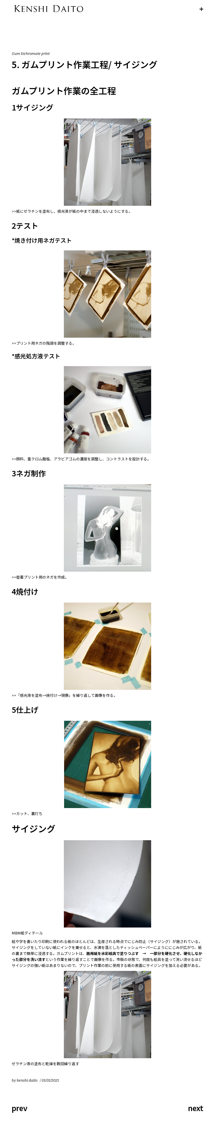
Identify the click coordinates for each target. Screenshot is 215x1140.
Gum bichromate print (31, 53)
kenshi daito (27, 1080)
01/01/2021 (50, 1080)
